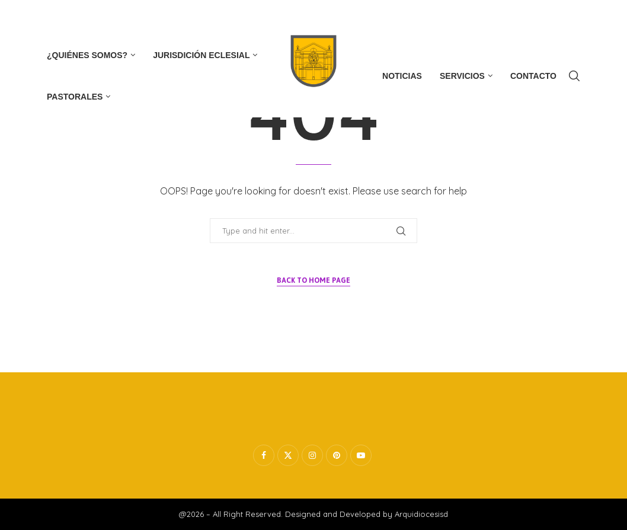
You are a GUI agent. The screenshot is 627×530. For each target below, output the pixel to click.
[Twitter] (69, 17)
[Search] (574, 76)
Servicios (462, 76)
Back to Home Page (313, 280)
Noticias (402, 76)
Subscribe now (549, 17)
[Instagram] (90, 17)
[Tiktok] (152, 17)
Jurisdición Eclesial (201, 55)
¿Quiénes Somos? (87, 55)
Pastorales (75, 96)
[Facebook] (50, 17)
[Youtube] (111, 17)
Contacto (533, 76)
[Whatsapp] (131, 17)
